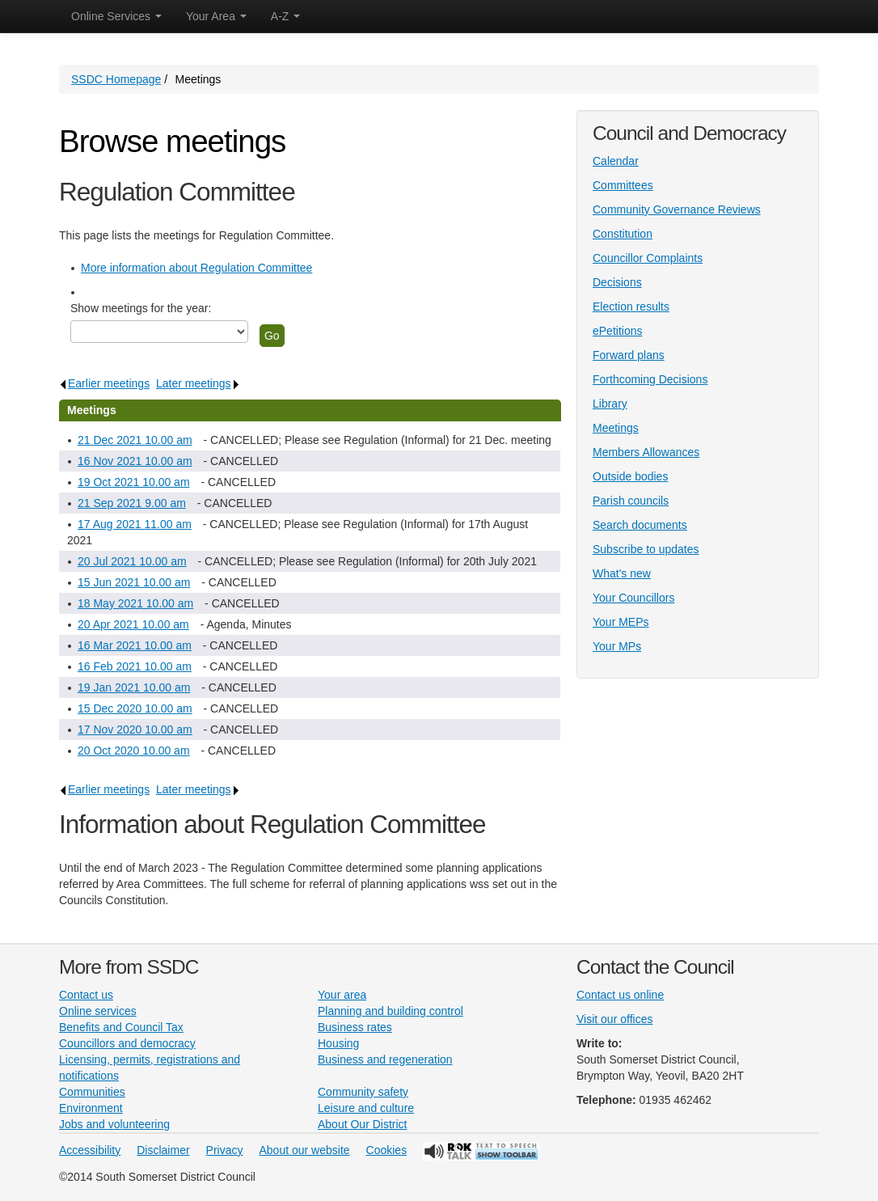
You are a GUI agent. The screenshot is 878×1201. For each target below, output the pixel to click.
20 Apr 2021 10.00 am (133, 624)
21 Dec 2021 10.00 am (135, 439)
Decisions (617, 282)
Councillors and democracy (127, 1043)
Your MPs (617, 646)
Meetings (616, 427)
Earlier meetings (104, 383)
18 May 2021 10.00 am (135, 603)
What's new (622, 573)
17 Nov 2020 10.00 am (135, 729)
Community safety (363, 1091)
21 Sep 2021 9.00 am (132, 503)
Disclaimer (163, 1150)
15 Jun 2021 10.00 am (134, 582)
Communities (92, 1091)
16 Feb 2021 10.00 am (135, 666)
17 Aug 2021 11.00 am (135, 524)
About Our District (362, 1124)
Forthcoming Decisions (650, 379)
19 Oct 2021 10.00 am (134, 482)
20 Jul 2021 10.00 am (132, 561)
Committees (623, 185)
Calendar (616, 160)
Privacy (224, 1150)
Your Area (216, 16)
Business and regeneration (385, 1059)
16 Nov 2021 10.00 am (135, 461)
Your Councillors (633, 597)
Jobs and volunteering (114, 1124)
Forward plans (629, 355)
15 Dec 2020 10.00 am (135, 708)
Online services (98, 1010)
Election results (631, 306)
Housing (338, 1043)
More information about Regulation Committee (196, 267)
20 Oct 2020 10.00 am (134, 750)
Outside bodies (630, 476)
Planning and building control (390, 1010)
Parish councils (631, 500)
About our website (305, 1150)
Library (610, 403)
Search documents (640, 524)
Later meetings (198, 383)
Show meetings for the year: (140, 308)
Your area (342, 994)
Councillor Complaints (648, 258)
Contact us (86, 994)
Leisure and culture (366, 1108)
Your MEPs (621, 621)
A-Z (285, 16)
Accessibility (89, 1150)
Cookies (386, 1150)
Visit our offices (614, 1019)
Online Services (116, 16)
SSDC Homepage (116, 79)
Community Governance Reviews (677, 209)
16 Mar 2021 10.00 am (135, 645)
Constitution (622, 233)
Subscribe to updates (646, 549)
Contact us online (620, 994)
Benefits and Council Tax (121, 1027)
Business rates (355, 1027)
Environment (91, 1108)
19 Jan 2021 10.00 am (134, 687)
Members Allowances (646, 452)
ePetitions (617, 330)
